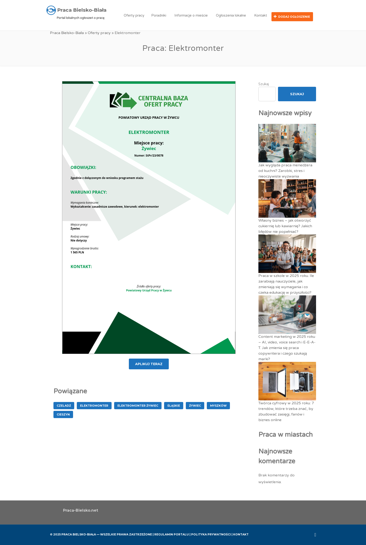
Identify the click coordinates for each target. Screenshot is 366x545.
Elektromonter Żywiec (137, 405)
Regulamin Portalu (171, 534)
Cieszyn (63, 414)
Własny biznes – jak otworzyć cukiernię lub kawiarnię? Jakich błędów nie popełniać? (285, 226)
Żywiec (195, 405)
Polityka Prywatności (211, 534)
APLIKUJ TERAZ (148, 363)
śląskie (173, 405)
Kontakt (260, 15)
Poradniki (158, 15)
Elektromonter (94, 405)
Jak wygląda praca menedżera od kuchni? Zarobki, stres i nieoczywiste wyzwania (285, 170)
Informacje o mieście (191, 15)
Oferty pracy (134, 15)
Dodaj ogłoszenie (294, 16)
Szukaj (263, 83)
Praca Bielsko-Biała (67, 32)
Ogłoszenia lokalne (231, 15)
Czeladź (64, 405)
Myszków (218, 405)
